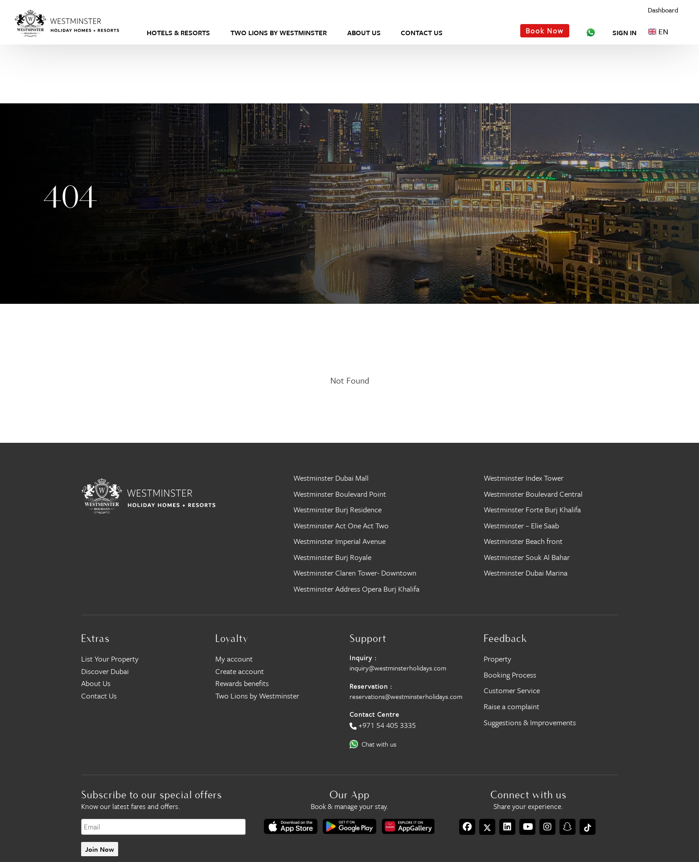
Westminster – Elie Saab (521, 525)
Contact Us (422, 32)
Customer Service (512, 690)
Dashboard (663, 10)
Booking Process (510, 674)
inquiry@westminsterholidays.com (398, 668)
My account (234, 658)
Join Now (99, 849)
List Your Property (110, 658)
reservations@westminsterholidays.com (406, 696)
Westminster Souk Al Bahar (527, 557)
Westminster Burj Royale (332, 557)
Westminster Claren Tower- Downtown (354, 572)
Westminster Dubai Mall (331, 477)
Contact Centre (374, 714)
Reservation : (371, 686)
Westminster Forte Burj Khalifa (532, 509)
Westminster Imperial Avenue (339, 541)
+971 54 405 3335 (387, 725)
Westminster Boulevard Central (533, 493)
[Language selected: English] (663, 31)
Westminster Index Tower (523, 477)
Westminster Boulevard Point (339, 493)
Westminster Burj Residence (337, 509)
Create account (239, 671)
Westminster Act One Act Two (341, 525)
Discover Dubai (105, 671)
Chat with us (379, 744)
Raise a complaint (511, 706)
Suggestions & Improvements (530, 722)
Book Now (544, 30)
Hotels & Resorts (178, 32)
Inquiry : (363, 657)
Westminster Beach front (523, 541)
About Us (364, 32)
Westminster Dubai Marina (525, 572)
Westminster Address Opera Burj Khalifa (356, 588)
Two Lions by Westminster (278, 32)
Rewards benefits (242, 683)
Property (497, 658)
